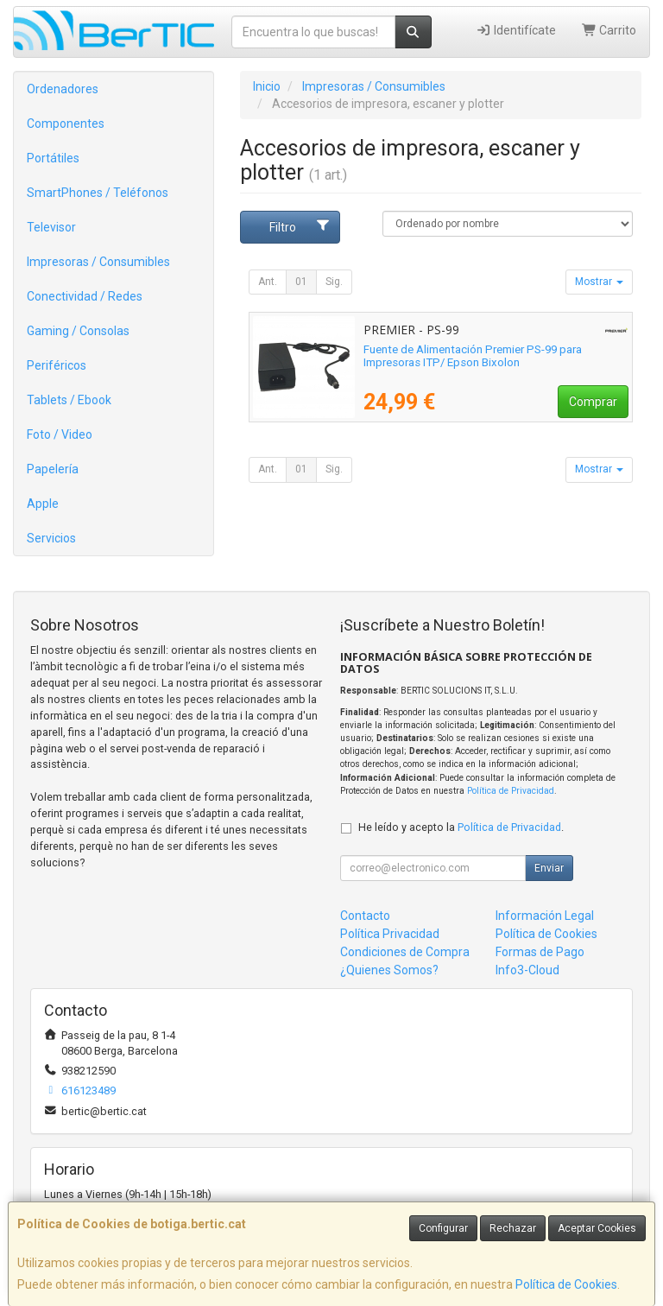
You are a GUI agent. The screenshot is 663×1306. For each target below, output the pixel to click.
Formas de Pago (540, 952)
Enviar (549, 868)
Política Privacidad (389, 934)
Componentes (65, 123)
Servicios (51, 538)
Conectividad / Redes (84, 296)
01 (301, 282)
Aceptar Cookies (597, 1228)
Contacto (365, 915)
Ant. (267, 282)
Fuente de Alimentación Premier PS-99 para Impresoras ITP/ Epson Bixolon (472, 356)
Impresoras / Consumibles (98, 262)
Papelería (53, 469)
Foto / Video (59, 434)
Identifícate (516, 30)
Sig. (334, 282)
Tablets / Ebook (69, 400)
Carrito (609, 30)
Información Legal (545, 915)
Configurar (443, 1228)
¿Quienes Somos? (389, 970)
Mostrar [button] (599, 282)
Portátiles (53, 158)
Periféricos (56, 365)
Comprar (593, 402)
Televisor (51, 227)
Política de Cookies (566, 1284)
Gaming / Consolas (78, 331)
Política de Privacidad (510, 791)
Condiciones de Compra (405, 952)
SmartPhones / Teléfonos (97, 193)
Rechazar (512, 1228)
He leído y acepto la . (461, 827)
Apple (43, 503)
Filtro (300, 226)
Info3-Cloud (527, 970)
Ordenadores (62, 89)
